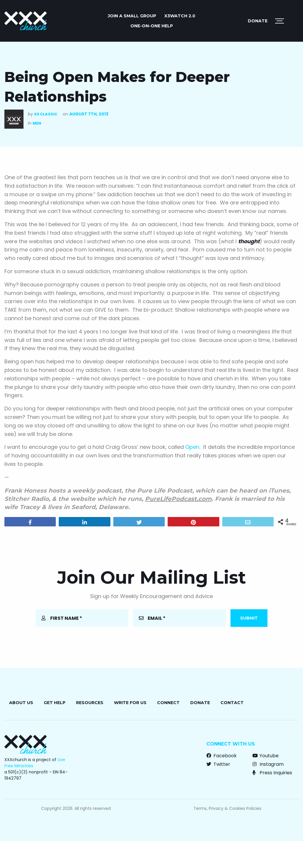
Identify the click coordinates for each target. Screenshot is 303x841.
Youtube (266, 755)
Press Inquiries (272, 772)
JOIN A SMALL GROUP (132, 16)
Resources (89, 702)
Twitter (218, 764)
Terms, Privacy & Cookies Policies (227, 808)
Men (37, 123)
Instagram (268, 764)
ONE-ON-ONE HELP (151, 25)
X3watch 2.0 (179, 16)
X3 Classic (45, 114)
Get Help (54, 702)
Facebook (221, 755)
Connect (168, 702)
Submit (249, 618)
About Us (21, 702)
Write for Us (130, 702)
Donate (257, 20)
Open (192, 447)
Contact (232, 702)
